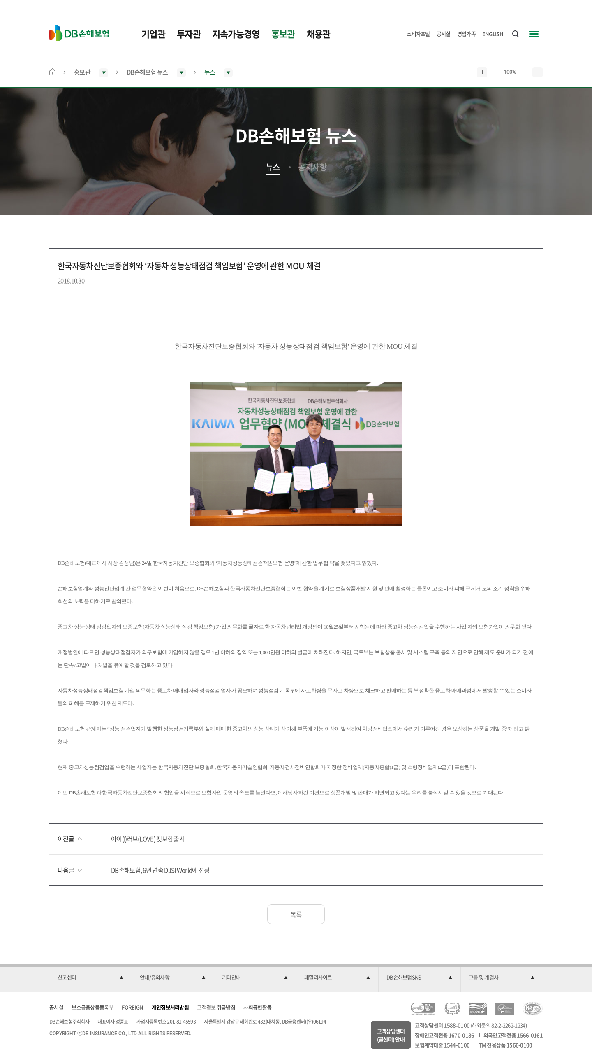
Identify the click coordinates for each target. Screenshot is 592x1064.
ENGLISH (492, 33)
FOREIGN (132, 1007)
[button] (90, 978)
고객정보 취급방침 (216, 1007)
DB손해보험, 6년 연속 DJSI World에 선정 (160, 870)
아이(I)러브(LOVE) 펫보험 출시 (148, 838)
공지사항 (312, 167)
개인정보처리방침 (170, 1007)
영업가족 (466, 33)
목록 (296, 914)
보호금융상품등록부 (92, 1007)
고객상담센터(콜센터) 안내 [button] (391, 1035)
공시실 (444, 33)
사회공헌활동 (257, 1007)
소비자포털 (418, 33)
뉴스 (273, 167)
